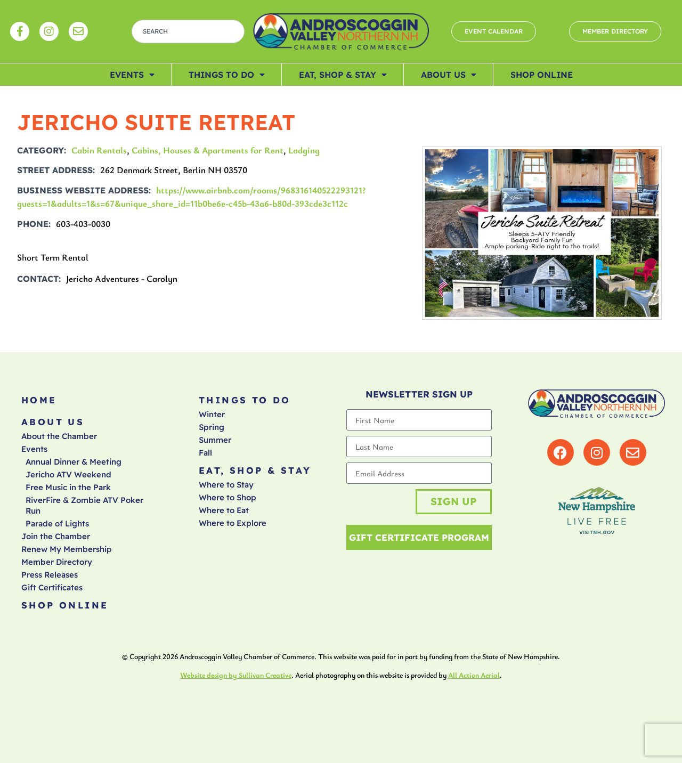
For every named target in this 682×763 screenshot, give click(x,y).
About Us (448, 74)
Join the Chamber (55, 536)
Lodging (304, 150)
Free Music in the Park (68, 487)
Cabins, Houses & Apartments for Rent (207, 150)
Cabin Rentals (99, 150)
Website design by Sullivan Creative (235, 675)
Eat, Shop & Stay (343, 74)
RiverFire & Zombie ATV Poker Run (84, 505)
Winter (212, 414)
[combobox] (188, 31)
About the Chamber (59, 436)
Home (39, 399)
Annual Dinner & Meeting (73, 462)
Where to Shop (227, 497)
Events (132, 74)
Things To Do (227, 74)
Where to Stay (226, 485)
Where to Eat (224, 510)
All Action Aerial (474, 675)
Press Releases (49, 575)
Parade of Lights (57, 523)
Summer (215, 440)
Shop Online (541, 74)
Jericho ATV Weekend (68, 474)
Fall (205, 453)
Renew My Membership (66, 549)
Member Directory (56, 562)
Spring (211, 427)
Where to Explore (232, 523)
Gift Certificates (52, 587)
